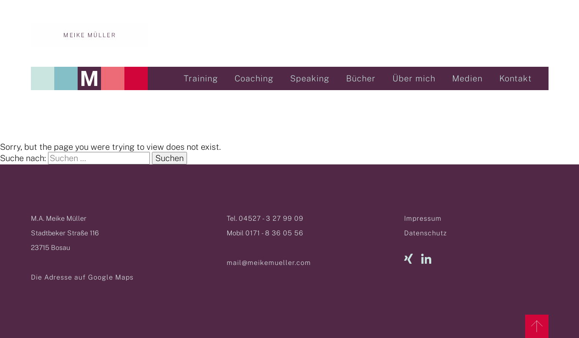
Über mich (413, 78)
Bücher (361, 78)
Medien (467, 78)
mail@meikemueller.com (269, 263)
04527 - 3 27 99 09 (271, 218)
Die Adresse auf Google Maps (82, 277)
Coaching (254, 78)
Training (201, 78)
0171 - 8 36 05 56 (274, 233)
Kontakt (515, 78)
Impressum (423, 218)
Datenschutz (425, 233)
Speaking (309, 78)
